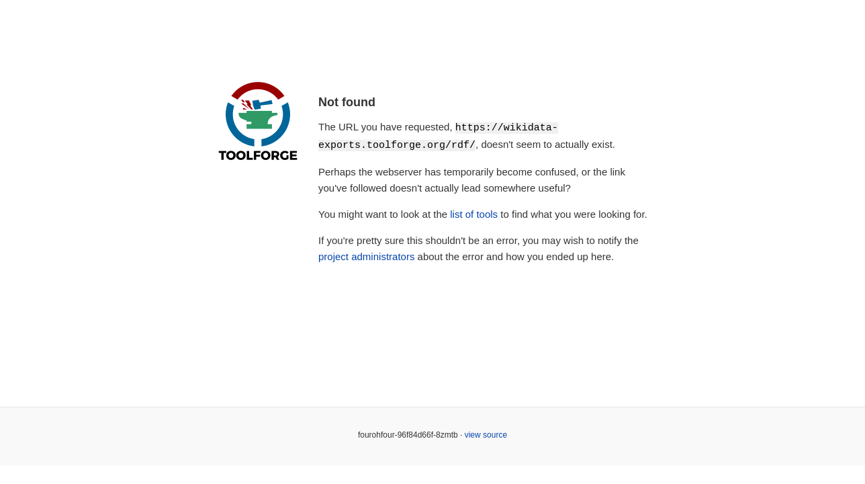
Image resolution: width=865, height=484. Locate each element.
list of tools (474, 212)
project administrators (366, 255)
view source (486, 433)
